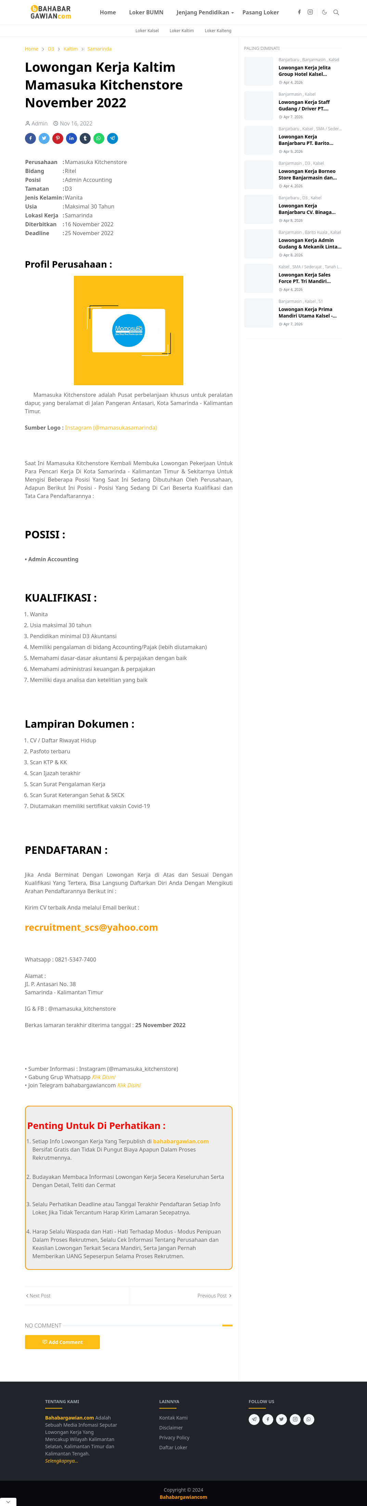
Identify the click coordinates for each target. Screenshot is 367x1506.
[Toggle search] (336, 12)
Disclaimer (171, 1427)
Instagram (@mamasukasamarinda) (111, 427)
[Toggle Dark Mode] (324, 12)
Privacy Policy (174, 1437)
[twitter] (281, 1419)
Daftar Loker (173, 1447)
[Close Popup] (8, 1502)
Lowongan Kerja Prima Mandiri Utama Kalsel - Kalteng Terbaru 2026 (306, 315)
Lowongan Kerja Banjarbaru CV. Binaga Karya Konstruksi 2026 (305, 212)
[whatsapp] (308, 1419)
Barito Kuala (316, 232)
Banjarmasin (314, 60)
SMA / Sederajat (330, 129)
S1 (321, 301)
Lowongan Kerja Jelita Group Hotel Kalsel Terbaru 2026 (305, 74)
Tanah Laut (335, 267)
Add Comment (62, 1342)
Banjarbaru (290, 60)
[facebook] (299, 12)
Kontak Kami (173, 1417)
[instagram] (310, 12)
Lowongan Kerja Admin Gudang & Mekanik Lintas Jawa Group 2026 (309, 246)
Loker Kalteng (218, 30)
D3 (308, 163)
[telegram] (254, 1419)
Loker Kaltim (182, 30)
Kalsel (334, 60)
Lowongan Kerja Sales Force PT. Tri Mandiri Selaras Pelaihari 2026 (305, 281)
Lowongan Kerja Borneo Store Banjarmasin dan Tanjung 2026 (307, 177)
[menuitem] (108, 12)
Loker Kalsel (147, 30)
